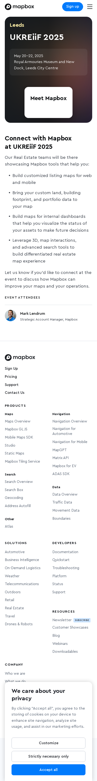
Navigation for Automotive (64, 431)
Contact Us (14, 393)
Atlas (9, 526)
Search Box (14, 490)
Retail (9, 600)
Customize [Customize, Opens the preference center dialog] (48, 745)
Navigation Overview (69, 421)
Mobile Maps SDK (19, 437)
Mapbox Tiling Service (22, 461)
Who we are (15, 673)
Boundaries (61, 518)
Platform (59, 576)
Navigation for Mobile (69, 442)
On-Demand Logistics (23, 568)
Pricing (11, 377)
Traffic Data (62, 502)
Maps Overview (17, 421)
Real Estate (14, 608)
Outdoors (13, 592)
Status (57, 584)
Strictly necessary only (48, 758)
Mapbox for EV (64, 466)
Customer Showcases (70, 627)
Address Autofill (18, 506)
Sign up (72, 6)
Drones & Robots (19, 624)
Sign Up (11, 368)
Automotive (15, 552)
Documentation (65, 552)
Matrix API (60, 458)
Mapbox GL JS (16, 429)
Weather (12, 576)
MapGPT (59, 450)
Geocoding (14, 498)
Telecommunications (22, 584)
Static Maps (14, 453)
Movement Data (65, 510)
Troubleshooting (65, 568)
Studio (10, 445)
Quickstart (61, 560)
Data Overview (65, 494)
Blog (56, 635)
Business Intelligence (22, 560)
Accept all (48, 771)
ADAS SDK (61, 474)
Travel (10, 616)
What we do (15, 681)
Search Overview (19, 482)
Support (11, 385)
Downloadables (65, 651)
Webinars (60, 644)
